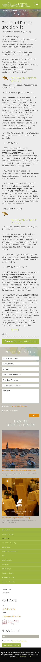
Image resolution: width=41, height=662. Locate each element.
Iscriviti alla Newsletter (10, 411)
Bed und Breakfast (7, 560)
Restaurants (5, 564)
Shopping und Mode (7, 573)
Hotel (3, 556)
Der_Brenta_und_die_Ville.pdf (20, 341)
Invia (34, 415)
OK (30, 656)
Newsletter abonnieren (11, 645)
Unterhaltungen (6, 569)
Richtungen (5, 593)
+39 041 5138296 (8, 609)
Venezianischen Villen (8, 577)
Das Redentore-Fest (7, 530)
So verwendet (22, 656)
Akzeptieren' (14, 406)
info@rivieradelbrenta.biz (11, 616)
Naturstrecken (6, 547)
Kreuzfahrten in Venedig (9, 543)
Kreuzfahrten (5, 538)
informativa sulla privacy (19, 406)
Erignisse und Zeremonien (9, 551)
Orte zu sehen (6, 590)
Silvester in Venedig (7, 534)
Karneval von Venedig (8, 582)
